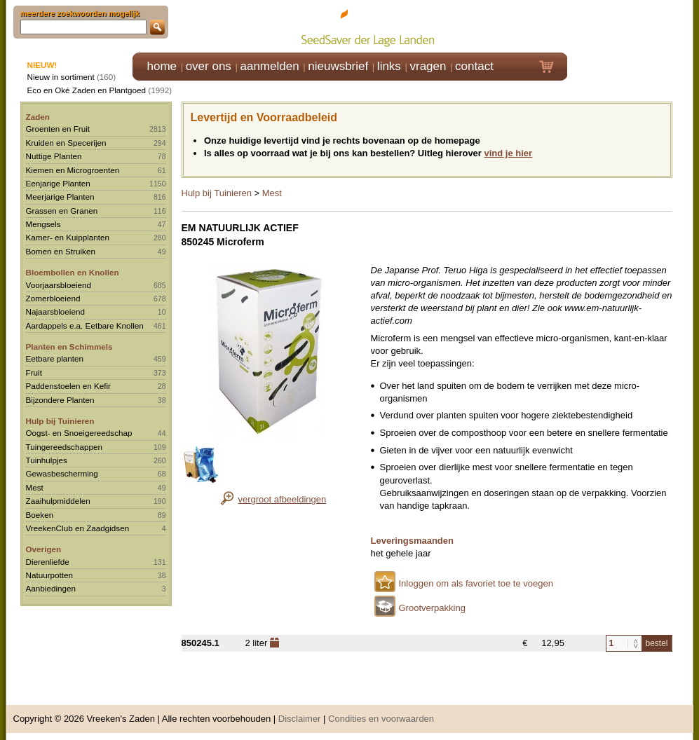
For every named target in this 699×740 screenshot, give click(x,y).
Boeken (40, 514)
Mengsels (43, 223)
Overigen (44, 549)
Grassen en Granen (62, 210)
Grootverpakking (432, 608)
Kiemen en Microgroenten (73, 169)
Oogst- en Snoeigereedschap (79, 432)
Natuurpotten (50, 575)
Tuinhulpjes (46, 460)
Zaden (38, 116)
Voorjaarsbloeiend (59, 284)
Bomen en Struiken (60, 251)
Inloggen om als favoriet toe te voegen (476, 583)
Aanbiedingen (51, 588)
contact (474, 66)
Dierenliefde (47, 561)
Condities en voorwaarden (381, 718)
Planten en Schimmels (69, 346)
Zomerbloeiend (53, 298)
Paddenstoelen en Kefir (68, 385)
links (389, 66)
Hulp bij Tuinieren (60, 420)
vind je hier (508, 153)
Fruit (34, 372)
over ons (208, 66)
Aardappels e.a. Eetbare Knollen (85, 325)
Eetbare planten (55, 358)
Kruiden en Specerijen (66, 142)
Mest (34, 487)
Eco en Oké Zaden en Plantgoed (87, 90)
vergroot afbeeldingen (282, 499)
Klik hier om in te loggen (630, 25)
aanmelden (269, 66)
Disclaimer (299, 718)
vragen (428, 66)
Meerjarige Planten (60, 196)
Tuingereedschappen (64, 446)
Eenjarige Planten (58, 183)
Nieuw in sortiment (61, 76)
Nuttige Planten (54, 155)
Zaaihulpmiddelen (58, 500)
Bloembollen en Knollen (72, 272)
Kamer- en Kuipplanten (68, 237)
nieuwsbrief (338, 66)
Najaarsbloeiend (55, 311)
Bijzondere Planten (60, 399)
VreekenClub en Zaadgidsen (78, 528)
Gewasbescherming (62, 473)
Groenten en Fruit (58, 128)
